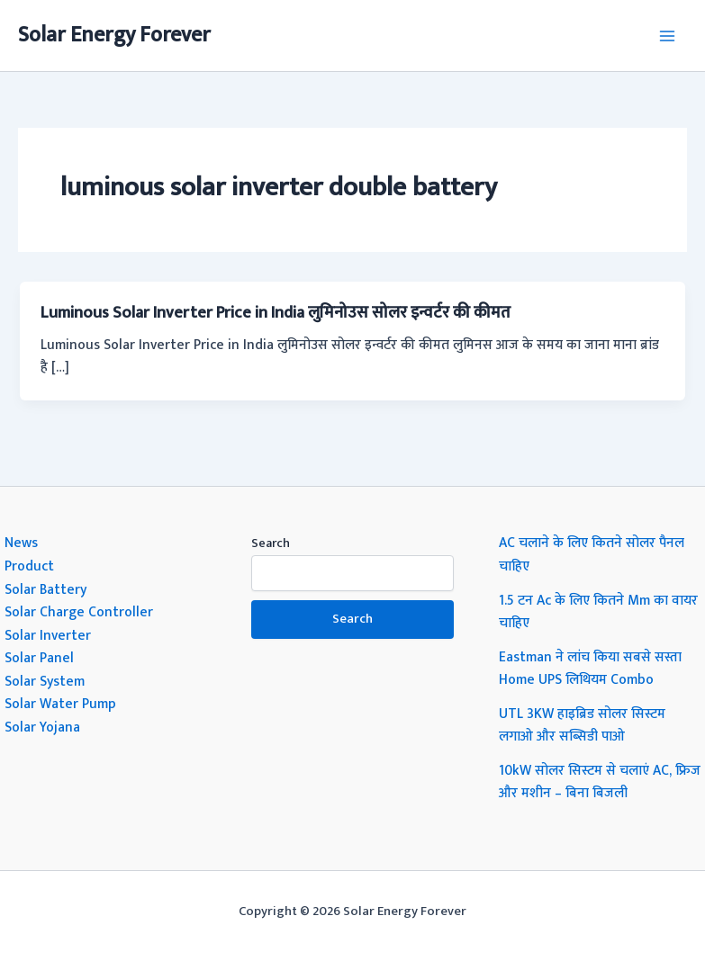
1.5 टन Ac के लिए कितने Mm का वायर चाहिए (598, 611)
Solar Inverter (48, 635)
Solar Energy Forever (114, 35)
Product (29, 566)
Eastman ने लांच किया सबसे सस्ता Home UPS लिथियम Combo (590, 668)
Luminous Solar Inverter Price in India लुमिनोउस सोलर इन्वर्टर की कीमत (276, 313)
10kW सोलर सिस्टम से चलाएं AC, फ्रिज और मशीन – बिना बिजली (599, 782)
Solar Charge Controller (79, 612)
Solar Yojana (42, 727)
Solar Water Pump (60, 703)
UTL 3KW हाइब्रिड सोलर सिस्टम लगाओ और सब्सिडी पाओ (582, 725)
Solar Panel (39, 657)
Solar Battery (45, 589)
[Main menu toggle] (667, 35)
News (21, 542)
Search (270, 543)
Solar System (45, 681)
